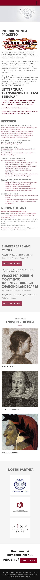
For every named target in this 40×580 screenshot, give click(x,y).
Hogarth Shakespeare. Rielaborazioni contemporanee (15, 180)
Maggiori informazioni (11, 264)
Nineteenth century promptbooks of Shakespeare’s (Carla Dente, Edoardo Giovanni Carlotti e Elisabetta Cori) (20, 202)
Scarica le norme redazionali (9, 228)
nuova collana (13, 208)
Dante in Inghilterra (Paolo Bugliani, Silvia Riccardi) (16, 131)
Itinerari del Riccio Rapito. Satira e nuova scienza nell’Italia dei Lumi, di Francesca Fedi (17, 215)
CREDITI (35, 573)
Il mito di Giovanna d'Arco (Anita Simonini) (14, 108)
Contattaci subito (28, 560)
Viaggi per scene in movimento (12, 211)
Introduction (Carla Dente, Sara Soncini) (12, 160)
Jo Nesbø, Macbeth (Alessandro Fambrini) (17, 187)
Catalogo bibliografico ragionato (10, 144)
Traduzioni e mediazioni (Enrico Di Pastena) (13, 137)
